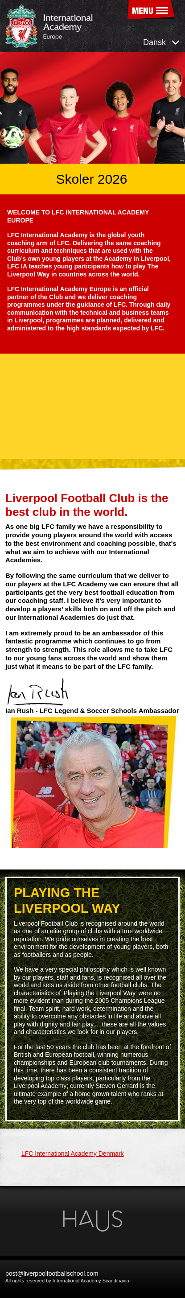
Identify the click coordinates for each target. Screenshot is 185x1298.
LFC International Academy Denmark (72, 1153)
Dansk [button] (161, 42)
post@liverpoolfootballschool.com (52, 1273)
